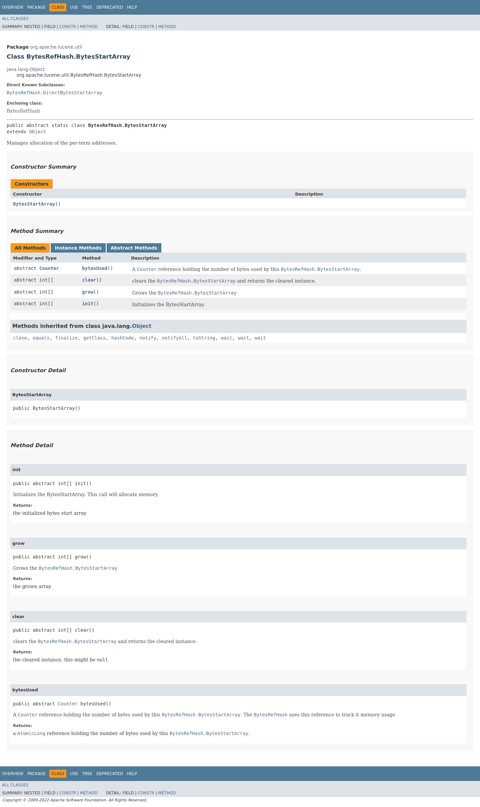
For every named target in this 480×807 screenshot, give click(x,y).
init (87, 303)
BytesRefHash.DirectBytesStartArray (54, 92)
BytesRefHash (23, 111)
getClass (94, 338)
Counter (49, 268)
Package (36, 7)
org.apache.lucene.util (56, 47)
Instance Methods (78, 248)
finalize (66, 338)
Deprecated (109, 7)
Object (37, 131)
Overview (12, 7)
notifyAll (174, 338)
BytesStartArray (34, 204)
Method (89, 26)
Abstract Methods (134, 248)
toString (204, 338)
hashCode (122, 338)
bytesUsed (94, 268)
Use (74, 7)
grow (87, 292)
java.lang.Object (26, 69)
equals (41, 338)
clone (20, 338)
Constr (67, 26)
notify (147, 338)
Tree (87, 7)
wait (226, 338)
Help (132, 7)
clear (89, 280)
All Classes (15, 18)
